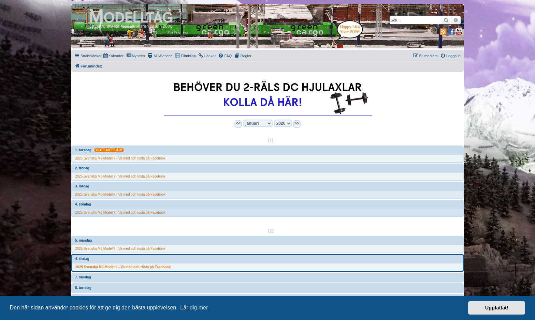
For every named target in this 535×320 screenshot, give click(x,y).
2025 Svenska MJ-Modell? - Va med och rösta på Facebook (120, 158)
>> (296, 123)
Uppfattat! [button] (496, 307)
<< (238, 123)
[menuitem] (113, 56)
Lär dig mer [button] (194, 307)
